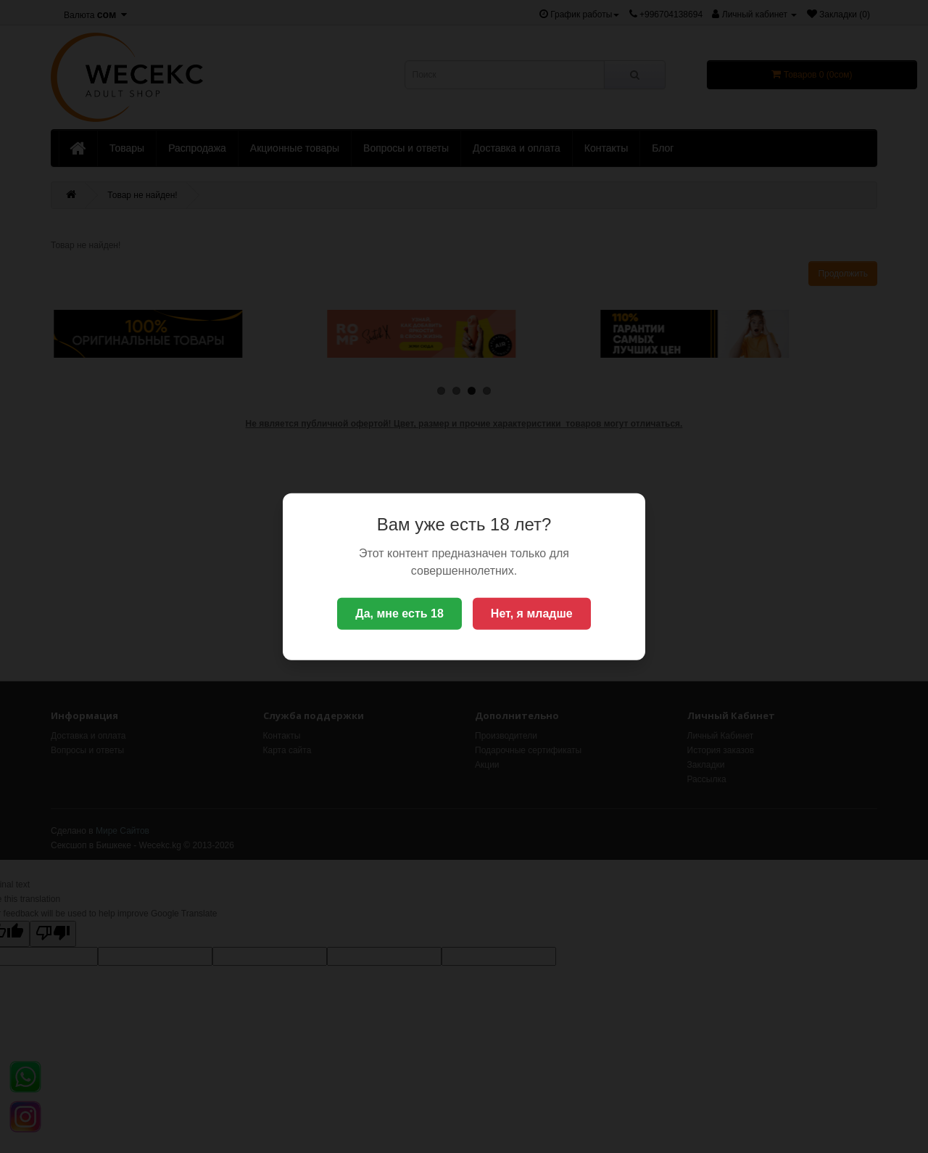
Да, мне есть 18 (399, 613)
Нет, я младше (532, 613)
